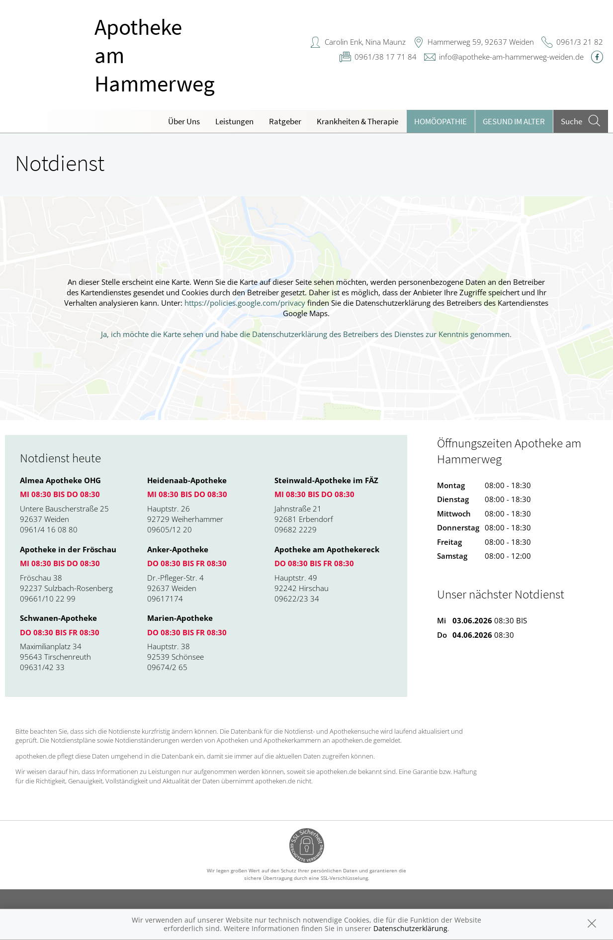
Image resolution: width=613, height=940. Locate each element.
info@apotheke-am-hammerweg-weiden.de (511, 57)
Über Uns (184, 121)
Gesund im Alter (514, 121)
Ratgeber (285, 121)
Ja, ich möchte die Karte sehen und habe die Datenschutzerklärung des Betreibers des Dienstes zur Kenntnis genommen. (306, 334)
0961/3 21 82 (579, 42)
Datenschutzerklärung (410, 928)
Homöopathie (440, 121)
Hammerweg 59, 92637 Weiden (481, 42)
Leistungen (234, 121)
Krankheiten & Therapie (357, 121)
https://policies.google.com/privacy (244, 303)
